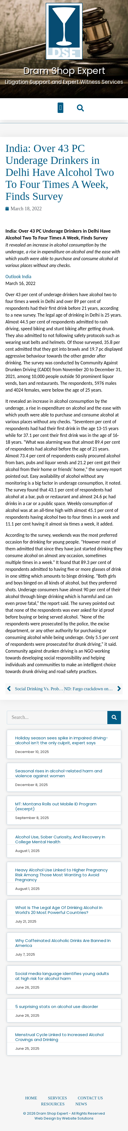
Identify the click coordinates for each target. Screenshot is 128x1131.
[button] (61, 108)
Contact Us (90, 1098)
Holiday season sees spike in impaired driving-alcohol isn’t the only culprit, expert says (61, 740)
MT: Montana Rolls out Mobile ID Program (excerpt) (55, 806)
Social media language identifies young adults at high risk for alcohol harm (62, 976)
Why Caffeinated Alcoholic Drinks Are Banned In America (63, 943)
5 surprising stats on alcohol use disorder (56, 1006)
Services (57, 1098)
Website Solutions (77, 1118)
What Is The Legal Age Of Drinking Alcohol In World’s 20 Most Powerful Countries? (58, 910)
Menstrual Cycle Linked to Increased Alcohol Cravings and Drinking (59, 1037)
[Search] (114, 717)
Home (31, 1098)
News (81, 1104)
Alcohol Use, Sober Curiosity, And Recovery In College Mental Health (60, 839)
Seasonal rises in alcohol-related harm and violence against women (58, 773)
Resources (53, 1104)
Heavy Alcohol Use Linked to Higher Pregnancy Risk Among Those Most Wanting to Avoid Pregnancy (61, 875)
